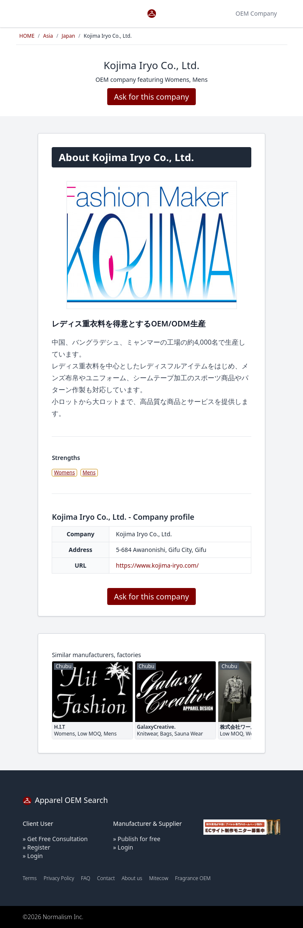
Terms (30, 878)
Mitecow (158, 878)
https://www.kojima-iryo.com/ (157, 565)
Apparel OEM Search (65, 800)
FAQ (85, 878)
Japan (68, 35)
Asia (48, 35)
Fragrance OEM (193, 878)
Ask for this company (151, 97)
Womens (64, 472)
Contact (106, 878)
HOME (27, 35)
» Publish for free (137, 839)
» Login (33, 856)
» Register (36, 847)
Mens (89, 472)
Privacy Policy (59, 878)
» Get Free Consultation (55, 839)
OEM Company (256, 13)
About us (132, 878)
